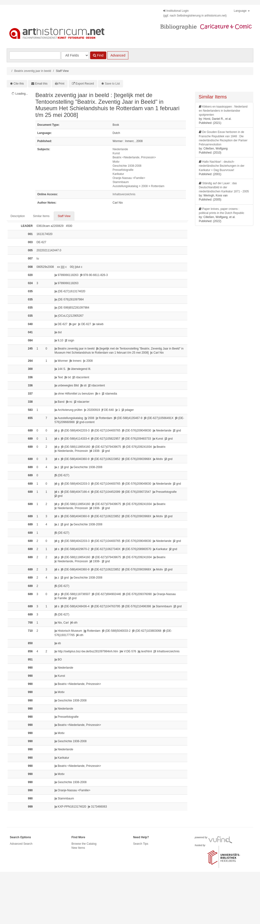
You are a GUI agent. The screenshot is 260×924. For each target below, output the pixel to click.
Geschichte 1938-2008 (127, 165)
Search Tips (140, 843)
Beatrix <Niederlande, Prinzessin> (134, 157)
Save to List (112, 83)
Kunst (116, 153)
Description (18, 216)
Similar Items (41, 216)
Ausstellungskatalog (125, 186)
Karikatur (118, 174)
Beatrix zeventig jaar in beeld (32, 71)
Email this (41, 83)
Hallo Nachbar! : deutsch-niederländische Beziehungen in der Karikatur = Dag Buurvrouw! (221, 166)
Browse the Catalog (84, 843)
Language (242, 10)
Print (62, 83)
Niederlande (120, 149)
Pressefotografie (123, 170)
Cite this (19, 83)
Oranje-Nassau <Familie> (129, 178)
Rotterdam (157, 186)
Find (98, 55)
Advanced (117, 55)
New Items (78, 847)
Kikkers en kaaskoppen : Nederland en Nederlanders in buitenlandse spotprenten (223, 110)
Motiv (116, 161)
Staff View (64, 216)
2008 (144, 186)
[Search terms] (34, 55)
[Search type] (75, 55)
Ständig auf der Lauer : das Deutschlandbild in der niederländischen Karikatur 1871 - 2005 (224, 187)
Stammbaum (121, 182)
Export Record (85, 83)
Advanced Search (21, 843)
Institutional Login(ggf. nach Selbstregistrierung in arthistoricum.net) (195, 13)
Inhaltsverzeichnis (124, 194)
